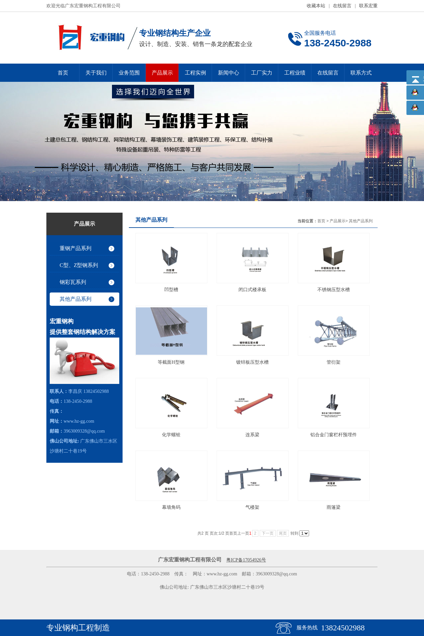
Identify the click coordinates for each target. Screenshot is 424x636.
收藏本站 (316, 5)
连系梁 (252, 434)
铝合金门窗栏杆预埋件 (333, 434)
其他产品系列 (361, 221)
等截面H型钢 (171, 362)
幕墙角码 (171, 507)
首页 (321, 221)
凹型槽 (171, 289)
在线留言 (342, 5)
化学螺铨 (171, 434)
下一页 (268, 533)
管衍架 (334, 362)
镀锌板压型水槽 (252, 362)
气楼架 (252, 507)
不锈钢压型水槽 (333, 289)
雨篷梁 (334, 507)
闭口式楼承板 (252, 289)
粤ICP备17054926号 (246, 559)
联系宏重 (368, 5)
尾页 (283, 533)
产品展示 (337, 221)
